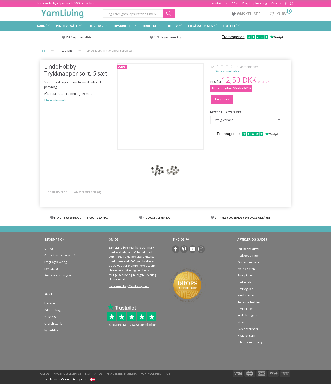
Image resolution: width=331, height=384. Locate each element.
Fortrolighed (151, 373)
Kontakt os (219, 3)
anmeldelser (247, 67)
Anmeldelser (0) (87, 192)
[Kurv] (280, 13)
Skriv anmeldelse (227, 71)
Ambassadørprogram (58, 275)
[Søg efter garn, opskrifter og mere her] (169, 13)
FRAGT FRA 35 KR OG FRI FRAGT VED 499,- (81, 217)
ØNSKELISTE (247, 13)
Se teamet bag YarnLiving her (128, 286)
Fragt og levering (254, 3)
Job (168, 373)
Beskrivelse (57, 192)
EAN (235, 3)
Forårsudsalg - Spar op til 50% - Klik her (65, 3)
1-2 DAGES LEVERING (156, 217)
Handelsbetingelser (122, 373)
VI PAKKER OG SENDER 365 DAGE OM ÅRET (242, 217)
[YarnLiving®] (62, 13)
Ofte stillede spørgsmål (60, 255)
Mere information (56, 100)
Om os (276, 3)
